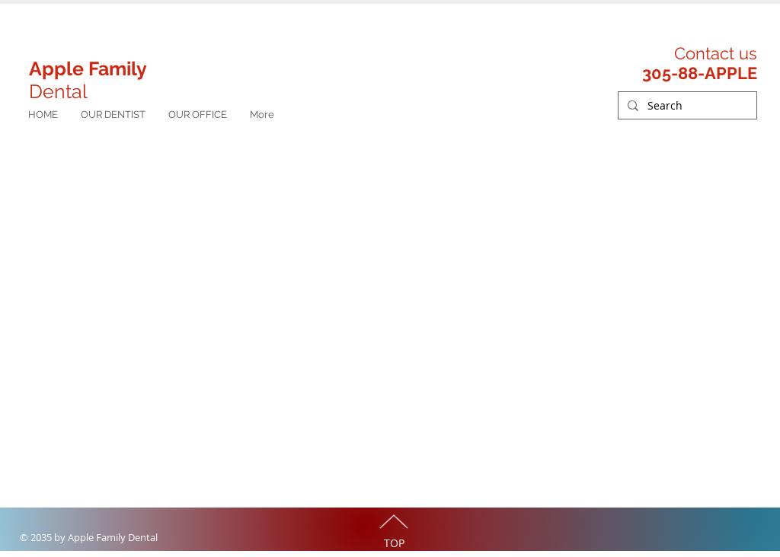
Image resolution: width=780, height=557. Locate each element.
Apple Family (88, 68)
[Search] (685, 105)
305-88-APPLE (699, 73)
